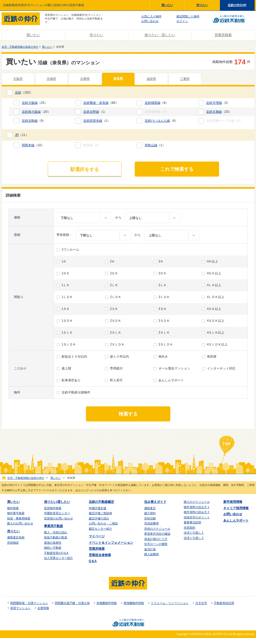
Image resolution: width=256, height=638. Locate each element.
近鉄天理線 (214, 103)
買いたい (167, 5)
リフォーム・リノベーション (170, 603)
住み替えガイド (155, 502)
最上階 (66, 368)
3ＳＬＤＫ (165, 344)
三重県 (185, 79)
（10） (33, 145)
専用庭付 (116, 368)
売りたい (202, 5)
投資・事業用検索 (18, 518)
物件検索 (13, 508)
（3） (218, 103)
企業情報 (43, 608)
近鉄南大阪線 (31, 112)
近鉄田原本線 (92, 121)
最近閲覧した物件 (188, 16)
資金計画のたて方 (155, 538)
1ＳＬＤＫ (69, 344)
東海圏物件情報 (134, 603)
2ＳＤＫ (115, 321)
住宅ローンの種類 (155, 544)
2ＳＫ (114, 309)
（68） (100, 103)
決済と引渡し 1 (194, 532)
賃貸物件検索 (52, 508)
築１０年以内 (119, 356)
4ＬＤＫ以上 (216, 297)
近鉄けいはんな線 (157, 121)
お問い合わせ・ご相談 (103, 523)
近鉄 (18, 92)
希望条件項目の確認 (157, 533)
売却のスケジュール (157, 528)
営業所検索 (223, 35)
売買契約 (189, 527)
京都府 (51, 79)
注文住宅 (201, 603)
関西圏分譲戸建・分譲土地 (72, 603)
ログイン (182, 21)
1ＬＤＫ (67, 297)
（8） (157, 103)
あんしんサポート (171, 380)
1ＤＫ (66, 273)
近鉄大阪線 (30, 103)
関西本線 (28, 145)
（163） (24, 92)
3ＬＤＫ (164, 297)
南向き (163, 356)
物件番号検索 (16, 513)
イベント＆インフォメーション (111, 542)
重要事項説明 (192, 522)
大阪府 (18, 79)
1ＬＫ (66, 285)
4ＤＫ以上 (214, 273)
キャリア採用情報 (236, 508)
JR (17, 135)
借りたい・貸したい (159, 35)
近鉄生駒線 (30, 121)
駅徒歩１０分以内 (74, 356)
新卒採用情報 (232, 502)
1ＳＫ (66, 309)
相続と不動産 (52, 547)
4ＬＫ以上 (214, 285)
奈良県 (118, 78)
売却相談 (13, 542)
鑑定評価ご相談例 (100, 513)
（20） (36, 112)
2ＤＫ (114, 273)
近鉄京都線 (214, 112)
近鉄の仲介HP (237, 5)
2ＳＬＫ (115, 332)
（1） (95, 112)
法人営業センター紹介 (58, 557)
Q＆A (93, 561)
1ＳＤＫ (67, 321)
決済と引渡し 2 (194, 537)
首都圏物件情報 (106, 603)
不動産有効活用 (224, 603)
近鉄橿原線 (153, 103)
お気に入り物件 (151, 16)
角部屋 (211, 356)
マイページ (97, 536)
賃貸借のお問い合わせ (58, 518)
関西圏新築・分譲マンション (29, 603)
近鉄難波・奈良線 (96, 103)
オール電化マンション (174, 368)
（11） (22, 135)
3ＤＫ (162, 273)
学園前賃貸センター (57, 513)
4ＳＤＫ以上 (216, 321)
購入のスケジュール (197, 501)
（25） (34, 103)
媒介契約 (150, 513)
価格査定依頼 (16, 537)
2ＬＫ (114, 285)
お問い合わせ (150, 21)
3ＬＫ (162, 285)
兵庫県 (85, 79)
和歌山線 (151, 145)
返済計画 (150, 549)
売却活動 (150, 518)
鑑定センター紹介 (100, 528)
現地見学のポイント (197, 517)
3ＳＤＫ (164, 321)
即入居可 (116, 380)
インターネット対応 (221, 368)
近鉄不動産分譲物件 (76, 392)
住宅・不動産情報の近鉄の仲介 (20, 46)
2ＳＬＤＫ (117, 344)
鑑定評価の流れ (99, 518)
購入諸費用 (151, 554)
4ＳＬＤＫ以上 (217, 344)
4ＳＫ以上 (214, 309)
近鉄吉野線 (91, 112)
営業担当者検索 (100, 555)
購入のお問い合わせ (20, 523)
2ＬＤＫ (115, 297)
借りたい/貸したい (57, 502)
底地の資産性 (52, 542)
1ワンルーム (70, 249)
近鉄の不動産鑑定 (101, 502)
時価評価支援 (97, 508)
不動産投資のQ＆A (56, 552)
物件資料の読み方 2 (196, 512)
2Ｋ (112, 261)
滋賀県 (151, 79)
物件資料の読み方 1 (196, 507)
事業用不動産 (53, 526)
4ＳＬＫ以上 (216, 332)
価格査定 (150, 508)
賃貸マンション (20, 608)
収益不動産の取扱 (55, 537)
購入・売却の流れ (55, 532)
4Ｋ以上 (212, 261)
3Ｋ (160, 261)
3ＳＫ (162, 309)
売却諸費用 (151, 523)
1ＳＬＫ (67, 332)
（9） (34, 121)
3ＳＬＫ (164, 332)
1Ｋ (64, 261)
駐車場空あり (71, 380)
